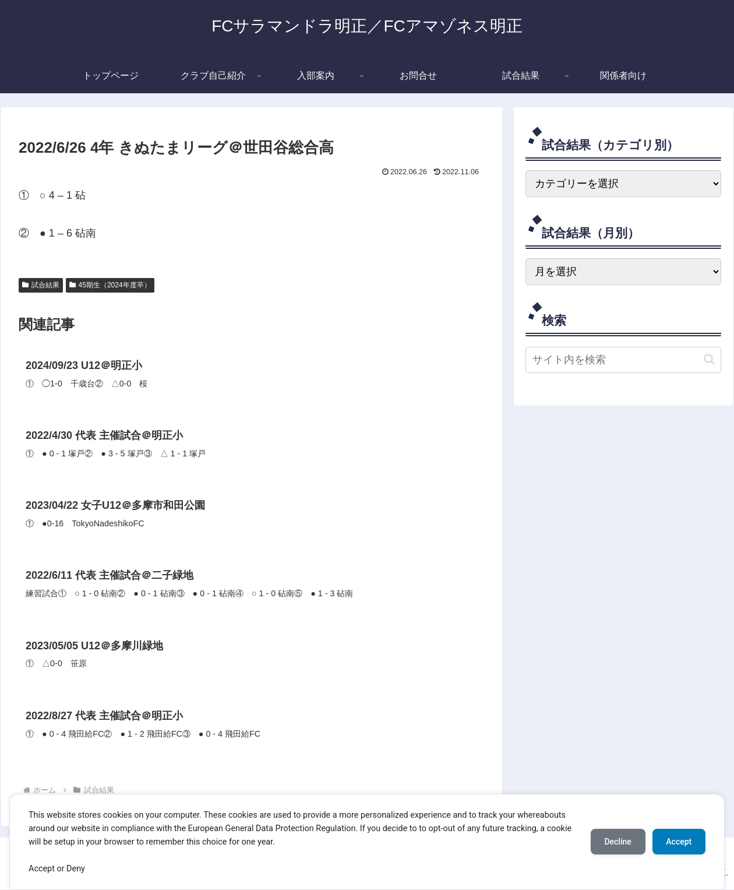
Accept (678, 841)
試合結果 (40, 285)
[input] (623, 360)
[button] (709, 359)
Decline (617, 841)
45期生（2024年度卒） (110, 285)
